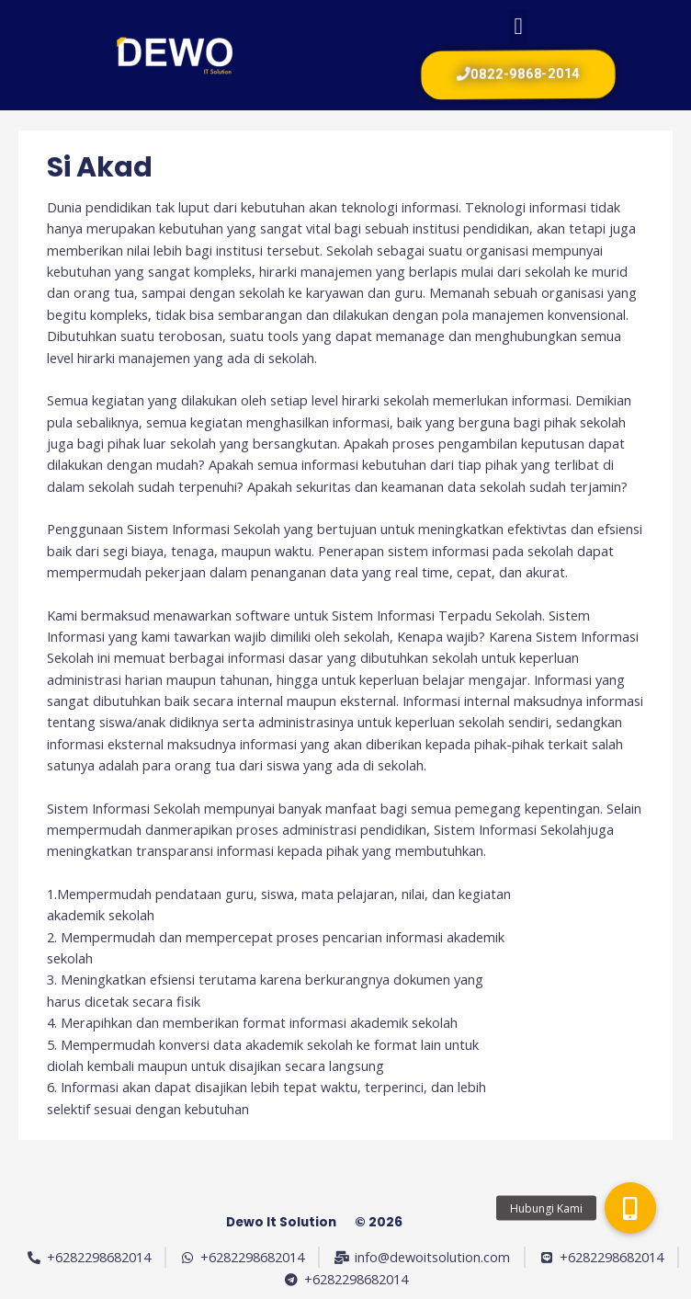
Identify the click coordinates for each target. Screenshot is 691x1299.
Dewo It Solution (281, 1222)
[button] (518, 26)
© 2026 (378, 1222)
